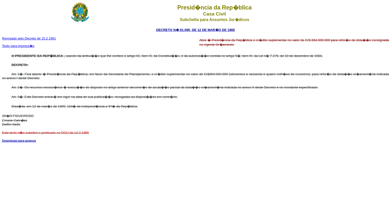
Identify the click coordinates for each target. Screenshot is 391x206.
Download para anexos (19, 140)
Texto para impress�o (18, 46)
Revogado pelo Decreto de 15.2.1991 (29, 38)
